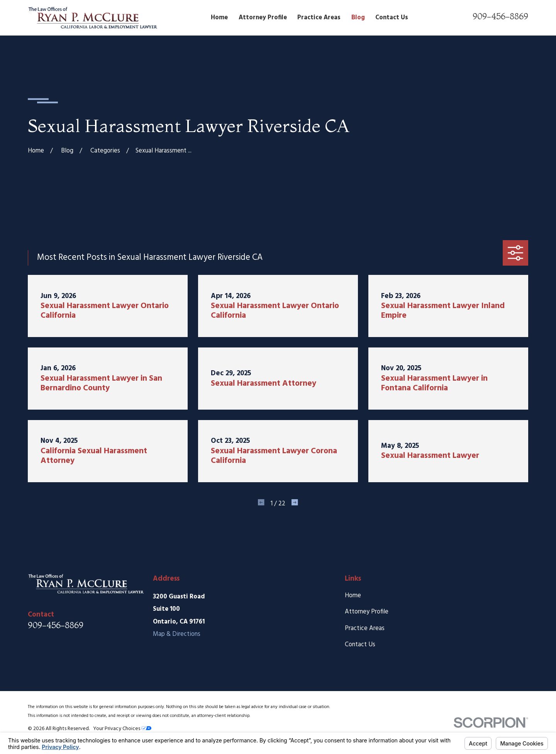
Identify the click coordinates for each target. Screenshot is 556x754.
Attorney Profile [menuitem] (263, 18)
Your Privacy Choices (122, 729)
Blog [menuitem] (358, 18)
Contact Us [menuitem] (391, 18)
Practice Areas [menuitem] (319, 18)
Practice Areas (365, 629)
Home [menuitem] (219, 18)
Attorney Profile (366, 612)
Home (353, 596)
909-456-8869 (500, 16)
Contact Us (360, 645)
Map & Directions (176, 634)
